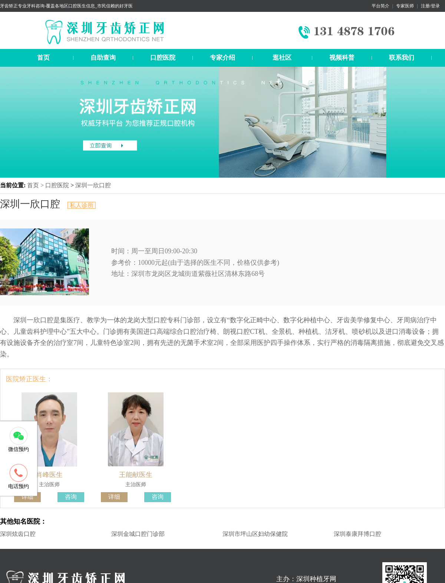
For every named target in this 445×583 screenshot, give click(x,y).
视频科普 (342, 57)
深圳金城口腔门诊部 (138, 534)
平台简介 (380, 6)
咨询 (71, 497)
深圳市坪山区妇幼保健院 (255, 534)
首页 (43, 57)
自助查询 (103, 57)
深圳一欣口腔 (93, 185)
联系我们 (401, 57)
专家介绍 (222, 57)
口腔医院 (162, 57)
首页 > (36, 185)
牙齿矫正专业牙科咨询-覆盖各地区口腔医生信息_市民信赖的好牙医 (66, 6)
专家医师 (405, 6)
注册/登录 (430, 6)
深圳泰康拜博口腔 (357, 534)
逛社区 (282, 57)
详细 (27, 497)
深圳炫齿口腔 (18, 534)
